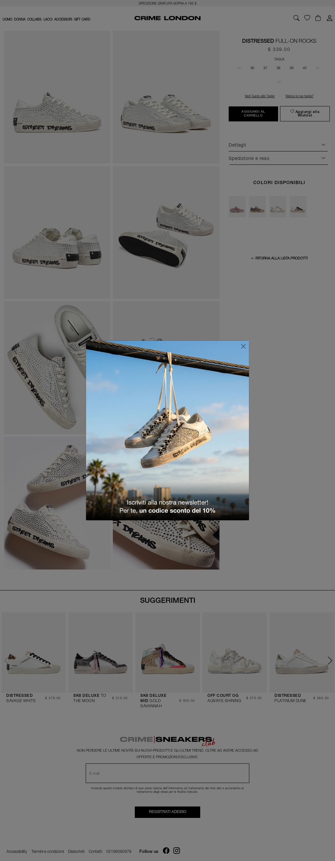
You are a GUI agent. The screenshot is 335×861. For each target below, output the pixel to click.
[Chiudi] (243, 346)
